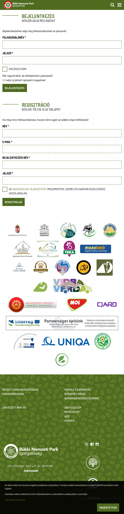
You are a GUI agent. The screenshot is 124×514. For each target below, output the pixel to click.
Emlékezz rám (17, 69)
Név (5, 126)
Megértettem (108, 507)
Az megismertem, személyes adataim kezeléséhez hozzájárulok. (57, 191)
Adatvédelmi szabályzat (15, 499)
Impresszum (31, 470)
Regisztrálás (13, 202)
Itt (3, 80)
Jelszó (7, 53)
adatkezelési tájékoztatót (29, 189)
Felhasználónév (14, 37)
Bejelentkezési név (16, 157)
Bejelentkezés (15, 88)
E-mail (7, 142)
